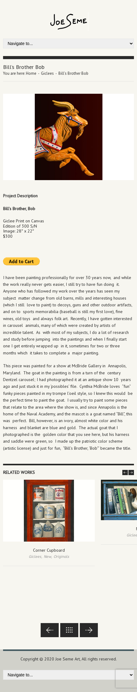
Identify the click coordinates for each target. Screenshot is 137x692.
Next (89, 630)
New (47, 556)
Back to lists (69, 630)
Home (31, 73)
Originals (61, 556)
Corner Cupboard (49, 550)
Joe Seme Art (67, 659)
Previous (50, 630)
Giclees (47, 73)
